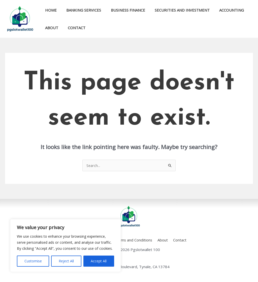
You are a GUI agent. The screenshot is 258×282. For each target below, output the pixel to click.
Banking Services (80, 10)
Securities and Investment (174, 10)
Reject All (66, 261)
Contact (73, 27)
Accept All (99, 261)
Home (50, 10)
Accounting (222, 10)
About (50, 27)
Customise (33, 261)
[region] (65, 245)
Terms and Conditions (134, 239)
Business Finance (123, 10)
